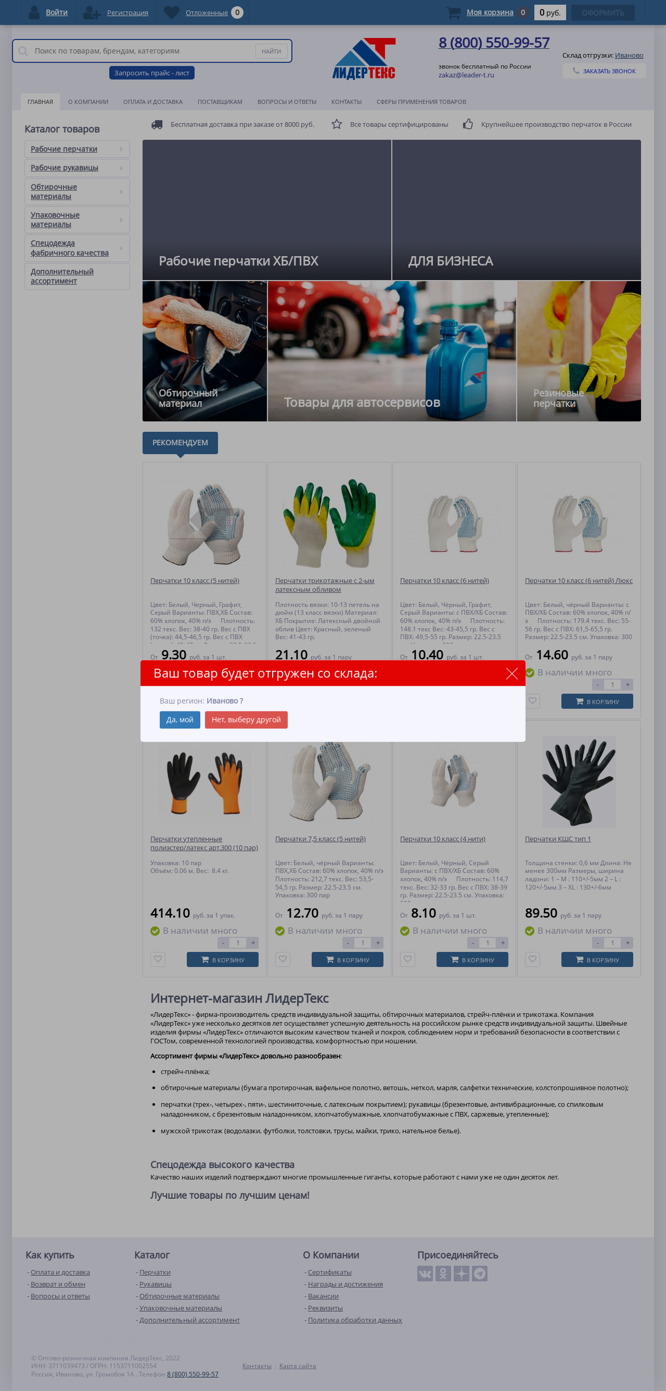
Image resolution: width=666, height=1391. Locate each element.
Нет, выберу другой (246, 719)
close (511, 673)
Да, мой (180, 719)
